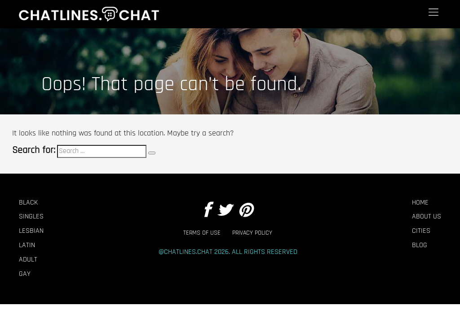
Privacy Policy (252, 233)
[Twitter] (224, 211)
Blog (419, 245)
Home (420, 202)
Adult (28, 259)
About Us (426, 216)
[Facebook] (206, 211)
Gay (25, 274)
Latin (27, 245)
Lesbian (31, 231)
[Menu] (433, 12)
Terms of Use (202, 233)
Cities (421, 231)
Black (28, 202)
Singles (31, 216)
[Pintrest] (245, 211)
